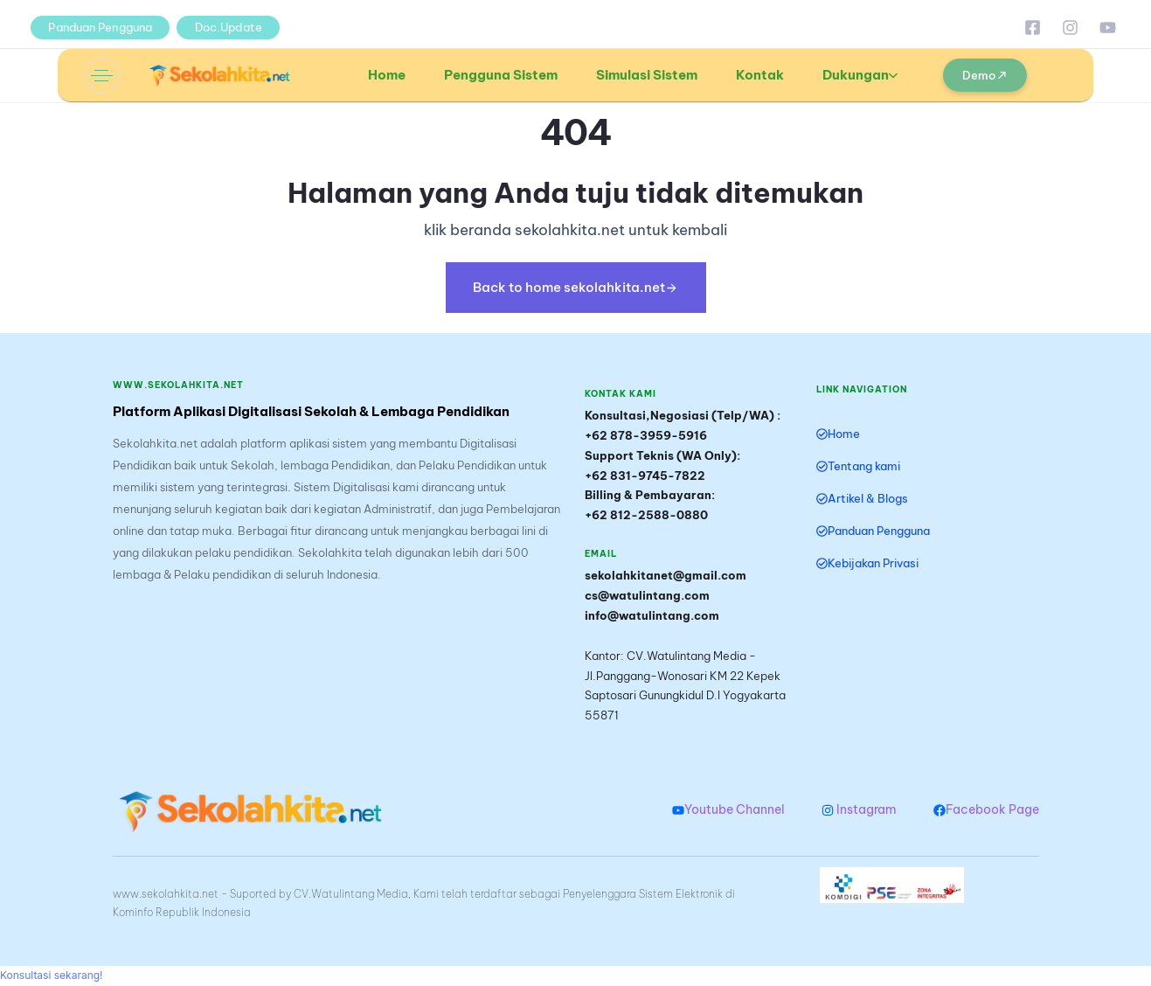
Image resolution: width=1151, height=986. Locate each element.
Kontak (760, 74)
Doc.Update (228, 27)
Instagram (859, 809)
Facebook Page (986, 809)
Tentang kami (858, 466)
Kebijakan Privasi (867, 563)
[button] (102, 76)
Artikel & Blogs (862, 498)
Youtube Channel (728, 809)
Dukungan (860, 74)
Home (387, 74)
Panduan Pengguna (100, 27)
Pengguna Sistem (501, 74)
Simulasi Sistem (646, 74)
